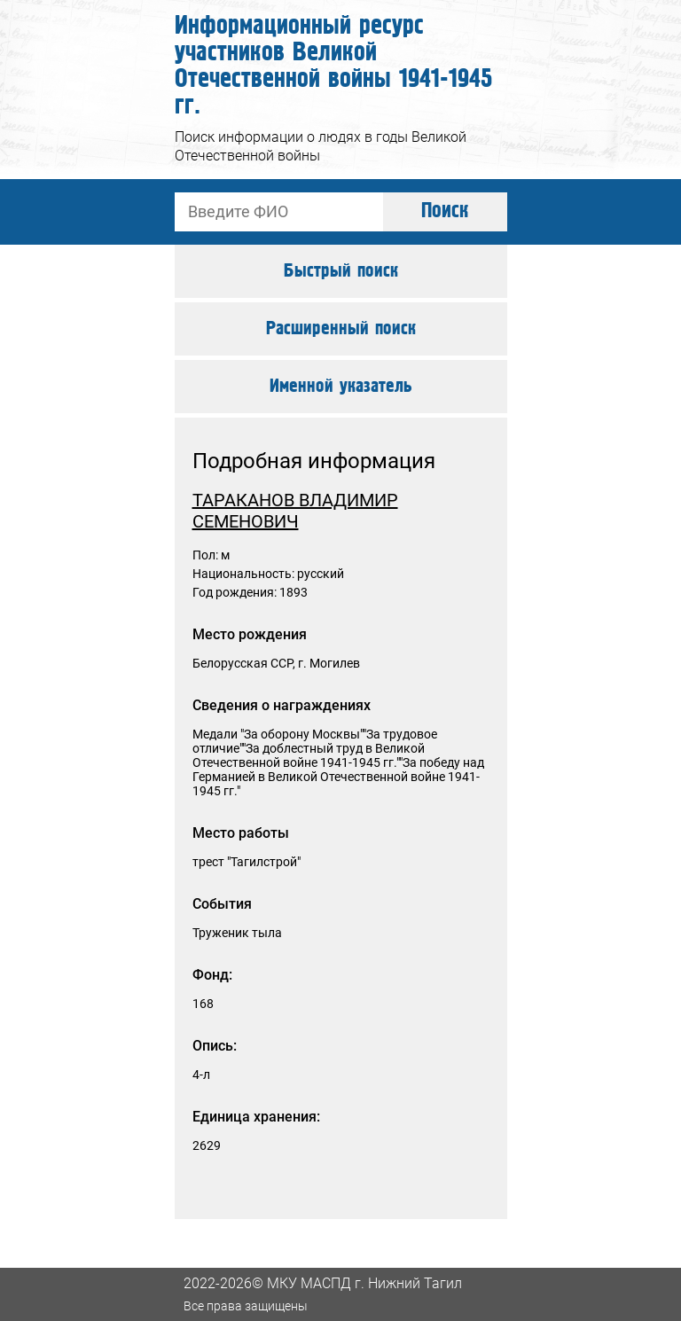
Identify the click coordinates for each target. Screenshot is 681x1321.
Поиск (445, 211)
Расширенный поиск (341, 329)
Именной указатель (341, 387)
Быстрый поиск (341, 271)
